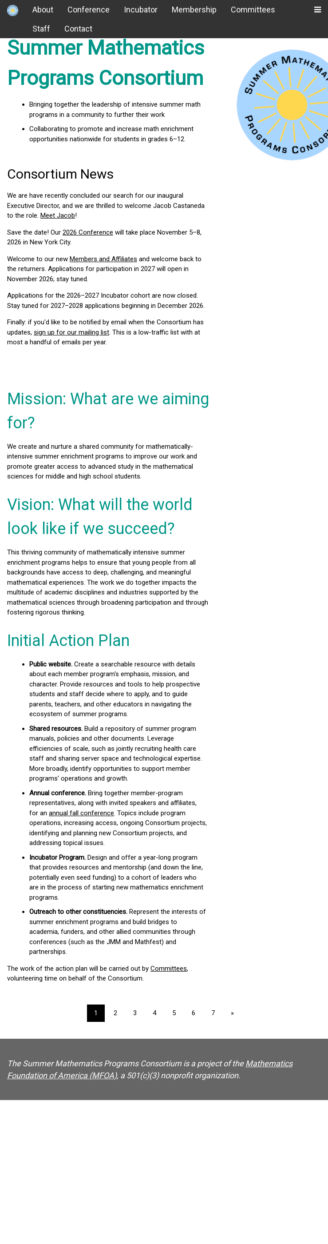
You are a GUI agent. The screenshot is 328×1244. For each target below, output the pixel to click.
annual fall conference (81, 813)
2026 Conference (88, 232)
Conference (88, 9)
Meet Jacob (57, 215)
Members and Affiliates (103, 259)
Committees (253, 9)
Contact (78, 28)
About (42, 9)
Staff (41, 28)
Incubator (141, 9)
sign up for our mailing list (71, 332)
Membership (194, 9)
